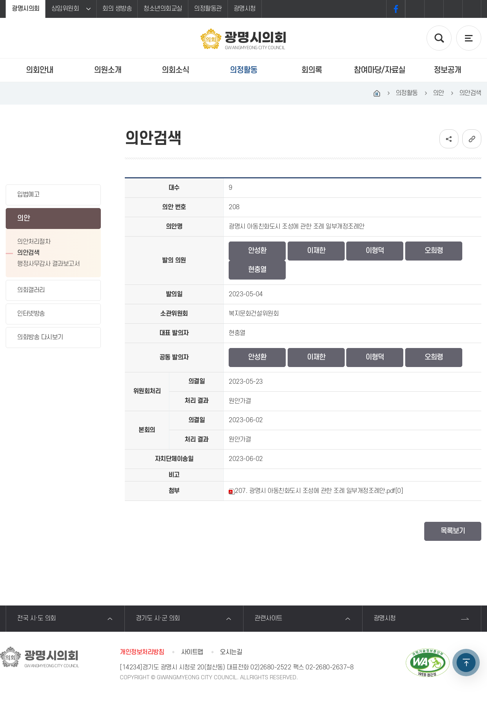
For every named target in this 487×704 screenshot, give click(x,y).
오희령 (434, 251)
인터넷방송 (31, 313)
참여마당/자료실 (379, 70)
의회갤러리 (31, 290)
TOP (466, 662)
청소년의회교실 (162, 8)
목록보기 (453, 531)
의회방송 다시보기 (40, 337)
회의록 (311, 70)
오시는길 (231, 652)
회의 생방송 (117, 8)
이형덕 (375, 251)
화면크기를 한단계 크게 (414, 9)
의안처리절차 (33, 241)
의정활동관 (208, 8)
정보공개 (447, 70)
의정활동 (243, 70)
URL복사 (471, 138)
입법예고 (28, 194)
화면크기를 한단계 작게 (452, 9)
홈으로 (377, 93)
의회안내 (39, 70)
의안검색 (28, 252)
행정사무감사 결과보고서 (48, 264)
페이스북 (395, 9)
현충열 (257, 270)
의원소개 (107, 70)
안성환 (257, 251)
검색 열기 (439, 38)
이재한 (316, 251)
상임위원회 (65, 8)
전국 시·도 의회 (36, 618)
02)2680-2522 (270, 667)
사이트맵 (192, 652)
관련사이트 (268, 618)
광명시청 (245, 8)
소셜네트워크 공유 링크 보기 (448, 138)
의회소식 (175, 70)
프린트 (471, 9)
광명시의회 (26, 8)
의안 (23, 218)
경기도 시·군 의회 (158, 618)
